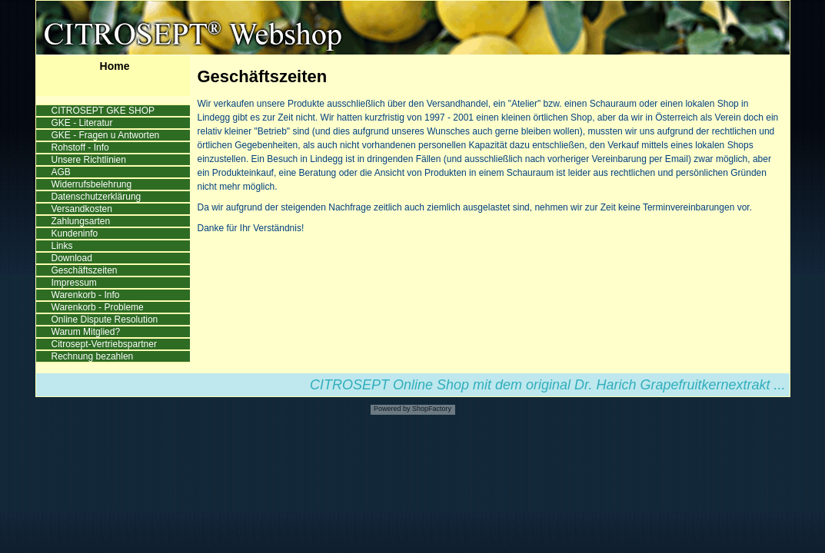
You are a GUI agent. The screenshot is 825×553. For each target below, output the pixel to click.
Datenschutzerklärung (98, 196)
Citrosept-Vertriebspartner (106, 344)
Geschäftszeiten (86, 270)
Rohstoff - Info (82, 147)
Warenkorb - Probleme (99, 307)
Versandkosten (83, 209)
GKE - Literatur (83, 123)
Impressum (76, 282)
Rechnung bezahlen (94, 356)
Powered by (392, 408)
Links (63, 245)
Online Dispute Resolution (106, 319)
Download (73, 258)
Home (115, 66)
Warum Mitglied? (87, 331)
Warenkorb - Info (87, 295)
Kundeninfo (76, 233)
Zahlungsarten (82, 221)
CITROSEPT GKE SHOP (105, 110)
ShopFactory (431, 408)
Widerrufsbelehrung (93, 184)
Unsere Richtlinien (90, 159)
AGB (63, 172)
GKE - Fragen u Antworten (107, 135)
